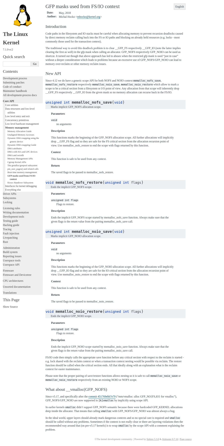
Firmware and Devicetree (17, 274)
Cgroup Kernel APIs (17, 162)
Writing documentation (16, 212)
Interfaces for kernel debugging (21, 186)
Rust (5, 241)
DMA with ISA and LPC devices (22, 151)
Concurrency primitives (17, 120)
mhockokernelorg (88, 16)
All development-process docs (20, 95)
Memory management (17, 127)
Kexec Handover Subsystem (20, 182)
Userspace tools (11, 260)
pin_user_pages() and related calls (23, 169)
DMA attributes (15, 148)
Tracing (7, 229)
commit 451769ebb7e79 (101, 396)
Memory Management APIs (20, 158)
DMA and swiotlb (16, 155)
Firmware (8, 270)
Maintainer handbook (15, 90)
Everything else (13, 189)
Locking (7, 202)
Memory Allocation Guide (19, 131)
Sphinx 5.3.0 (152, 439)
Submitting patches (13, 82)
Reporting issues (12, 256)
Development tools (13, 216)
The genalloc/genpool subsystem (22, 165)
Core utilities (11, 105)
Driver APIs (9, 193)
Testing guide (10, 220)
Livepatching (10, 237)
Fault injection (11, 233)
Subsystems (9, 198)
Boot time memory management (22, 172)
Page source (186, 439)
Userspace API (11, 264)
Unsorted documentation (16, 286)
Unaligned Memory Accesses (21, 134)
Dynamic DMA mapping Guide (22, 145)
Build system (10, 252)
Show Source (10, 306)
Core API (8, 101)
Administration (11, 247)
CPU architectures (13, 280)
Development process (15, 78)
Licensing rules (11, 208)
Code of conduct (12, 86)
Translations (10, 292)
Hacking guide (11, 225)
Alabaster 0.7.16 (170, 439)
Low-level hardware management (22, 123)
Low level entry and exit (17, 116)
